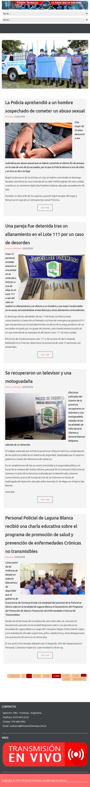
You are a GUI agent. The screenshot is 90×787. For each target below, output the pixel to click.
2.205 (47, 676)
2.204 (37, 676)
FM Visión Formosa (31, 780)
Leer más (45, 207)
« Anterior (14, 676)
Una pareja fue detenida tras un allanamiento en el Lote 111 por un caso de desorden (44, 234)
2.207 (66, 676)
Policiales (9, 116)
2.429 (66, 678)
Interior (8, 248)
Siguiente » (79, 678)
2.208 (76, 676)
